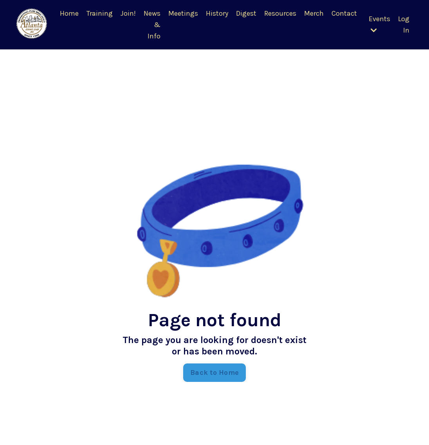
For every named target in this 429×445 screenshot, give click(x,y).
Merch (314, 13)
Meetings (183, 13)
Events (379, 24)
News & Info (152, 24)
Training (100, 13)
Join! (128, 13)
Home (69, 13)
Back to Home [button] (214, 372)
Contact (344, 13)
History (217, 13)
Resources (280, 13)
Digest (246, 13)
